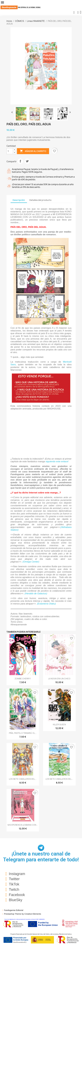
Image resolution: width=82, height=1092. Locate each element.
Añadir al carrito (33, 151)
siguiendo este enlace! (57, 461)
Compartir (20, 161)
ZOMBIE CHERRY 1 (23, 678)
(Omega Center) (30, 561)
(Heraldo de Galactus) (36, 593)
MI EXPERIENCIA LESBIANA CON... (23, 825)
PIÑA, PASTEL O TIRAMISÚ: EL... (23, 733)
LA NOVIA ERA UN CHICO (59, 678)
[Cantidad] (10, 151)
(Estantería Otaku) (46, 603)
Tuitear (27, 161)
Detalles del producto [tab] (40, 200)
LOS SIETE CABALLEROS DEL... (22, 779)
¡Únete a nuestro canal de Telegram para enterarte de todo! (41, 857)
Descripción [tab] (19, 200)
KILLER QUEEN (59, 724)
